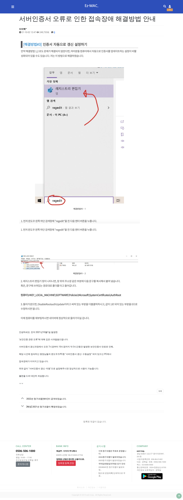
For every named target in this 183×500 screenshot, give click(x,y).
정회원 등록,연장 (66, 463)
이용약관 (102, 487)
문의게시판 (23, 464)
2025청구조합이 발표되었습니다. (112, 460)
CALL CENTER (23, 446)
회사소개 (80, 487)
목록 (160, 391)
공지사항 (101, 446)
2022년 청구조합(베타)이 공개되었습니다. (46, 399)
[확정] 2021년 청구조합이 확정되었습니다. (46, 406)
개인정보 (91, 487)
